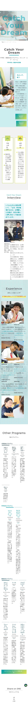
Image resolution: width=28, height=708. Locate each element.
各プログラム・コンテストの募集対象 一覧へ (14, 671)
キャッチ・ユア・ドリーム (10, 42)
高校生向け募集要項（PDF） (21, 123)
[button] (1, 106)
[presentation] (13, 87)
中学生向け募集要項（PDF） (21, 116)
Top (3, 42)
